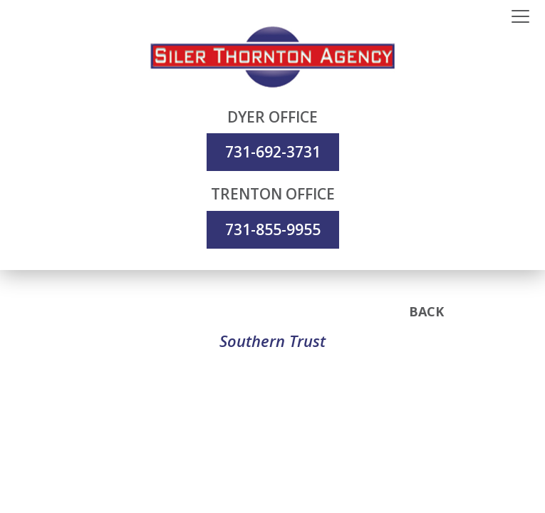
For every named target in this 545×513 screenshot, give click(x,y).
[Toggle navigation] (520, 17)
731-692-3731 (273, 152)
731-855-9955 (273, 229)
